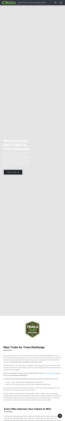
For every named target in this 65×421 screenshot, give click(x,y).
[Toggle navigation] (56, 6)
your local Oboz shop (49, 373)
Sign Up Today (13, 172)
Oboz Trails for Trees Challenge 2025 (43, 3)
